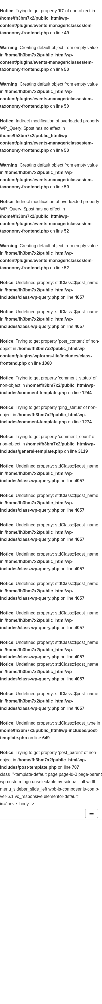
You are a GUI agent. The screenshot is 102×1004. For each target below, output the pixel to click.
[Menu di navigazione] (91, 813)
